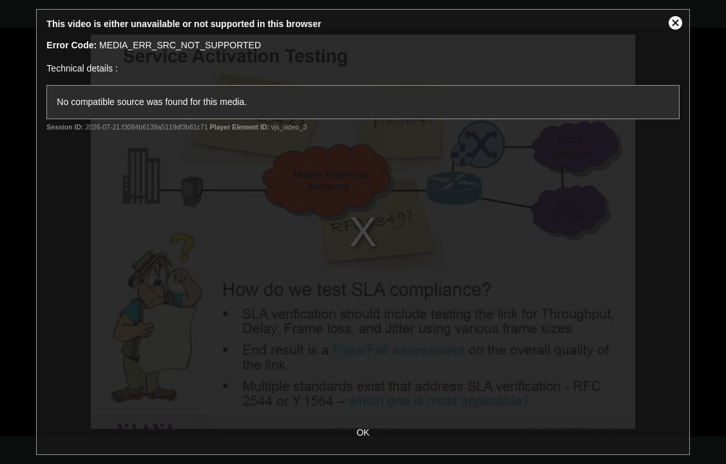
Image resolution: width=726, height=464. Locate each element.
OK (362, 432)
